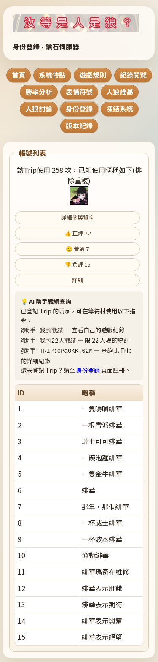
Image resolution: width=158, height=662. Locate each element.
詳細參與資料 (77, 217)
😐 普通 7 (77, 249)
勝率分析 (38, 92)
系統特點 (52, 75)
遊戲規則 (92, 75)
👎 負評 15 (77, 264)
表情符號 (79, 92)
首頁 (18, 75)
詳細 (77, 280)
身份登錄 (79, 109)
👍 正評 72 (77, 233)
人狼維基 (119, 92)
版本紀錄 (79, 125)
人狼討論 (38, 109)
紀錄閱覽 (133, 75)
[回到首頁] (79, 23)
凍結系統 (119, 109)
